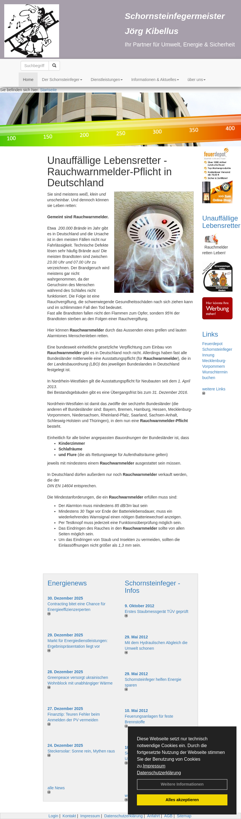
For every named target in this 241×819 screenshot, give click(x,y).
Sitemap (184, 816)
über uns (197, 79)
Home (28, 79)
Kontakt (69, 816)
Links (210, 334)
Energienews (67, 583)
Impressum (154, 766)
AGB (168, 816)
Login (53, 816)
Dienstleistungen (107, 79)
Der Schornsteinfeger (62, 79)
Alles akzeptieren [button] (182, 799)
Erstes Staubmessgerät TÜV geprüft (156, 611)
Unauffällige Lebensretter (221, 221)
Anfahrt (153, 816)
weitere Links (213, 391)
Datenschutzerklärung (159, 772)
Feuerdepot (212, 343)
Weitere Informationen (182, 784)
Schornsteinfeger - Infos (152, 586)
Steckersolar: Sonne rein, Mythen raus (81, 751)
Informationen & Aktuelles (155, 79)
